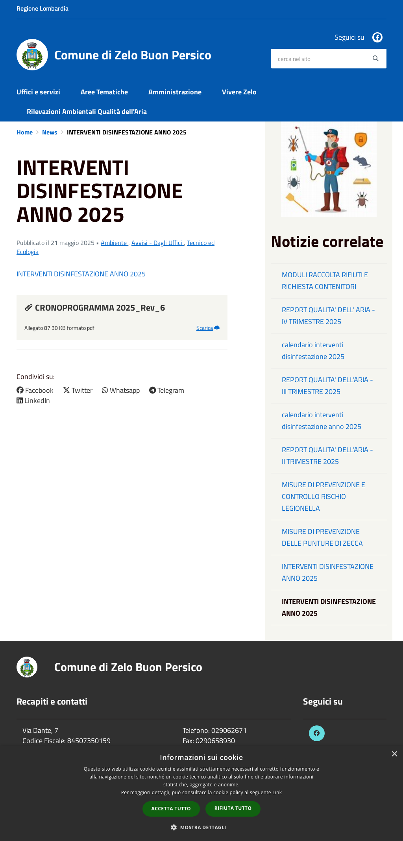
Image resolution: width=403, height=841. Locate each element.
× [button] (394, 754)
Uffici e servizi (38, 91)
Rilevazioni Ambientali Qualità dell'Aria (87, 111)
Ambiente (114, 242)
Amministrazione (175, 91)
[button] (201, 827)
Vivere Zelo (239, 91)
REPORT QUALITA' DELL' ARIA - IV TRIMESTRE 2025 (328, 315)
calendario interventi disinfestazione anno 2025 (321, 420)
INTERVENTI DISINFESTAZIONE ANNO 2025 (81, 274)
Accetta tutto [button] (171, 808)
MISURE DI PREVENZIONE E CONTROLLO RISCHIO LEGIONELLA (323, 496)
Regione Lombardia (42, 8)
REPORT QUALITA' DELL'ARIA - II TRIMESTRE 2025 (327, 455)
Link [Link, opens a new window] (277, 792)
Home (25, 132)
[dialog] (201, 793)
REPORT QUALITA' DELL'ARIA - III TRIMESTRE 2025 (327, 385)
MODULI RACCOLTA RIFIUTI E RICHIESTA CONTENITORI (325, 280)
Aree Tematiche (104, 91)
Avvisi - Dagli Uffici (157, 242)
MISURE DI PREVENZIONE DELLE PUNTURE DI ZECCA (322, 537)
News (50, 132)
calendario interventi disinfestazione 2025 (313, 350)
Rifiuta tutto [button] (233, 808)
